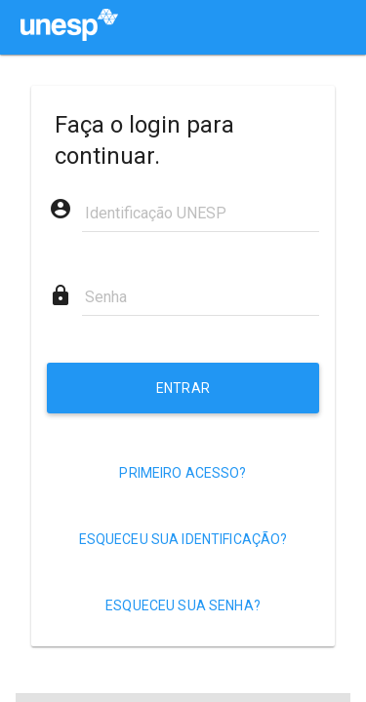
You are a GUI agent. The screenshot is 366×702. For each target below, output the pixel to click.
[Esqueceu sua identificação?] (183, 539)
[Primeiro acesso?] (183, 473)
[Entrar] (183, 388)
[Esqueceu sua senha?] (183, 605)
